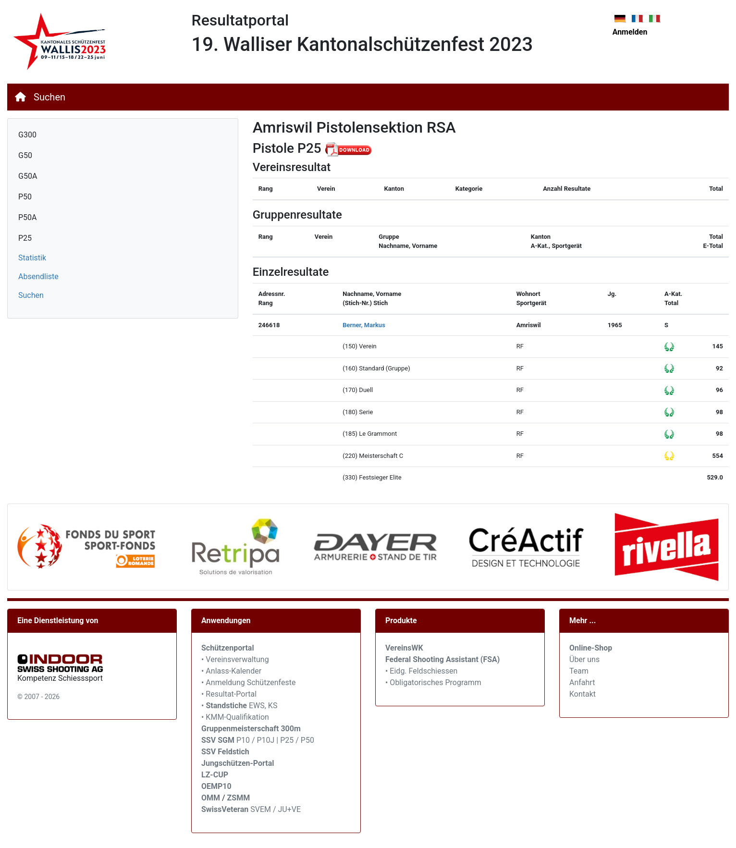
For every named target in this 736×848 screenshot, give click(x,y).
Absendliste (38, 276)
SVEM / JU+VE (275, 809)
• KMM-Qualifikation (235, 717)
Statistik (32, 257)
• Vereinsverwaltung (235, 659)
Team (579, 671)
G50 (25, 155)
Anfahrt (582, 682)
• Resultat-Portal (229, 694)
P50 (25, 196)
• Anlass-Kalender (231, 671)
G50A (27, 176)
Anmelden (630, 32)
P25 (25, 238)
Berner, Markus (364, 325)
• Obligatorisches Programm (433, 682)
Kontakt (582, 694)
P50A (27, 217)
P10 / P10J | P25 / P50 (257, 740)
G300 (27, 134)
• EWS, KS (239, 705)
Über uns (584, 659)
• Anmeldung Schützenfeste (248, 682)
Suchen (49, 97)
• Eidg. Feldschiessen (421, 671)
